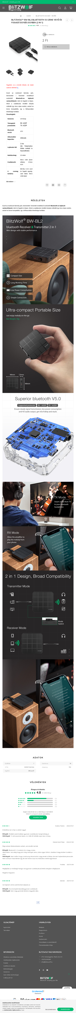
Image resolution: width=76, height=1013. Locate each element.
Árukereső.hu (38, 993)
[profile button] (65, 8)
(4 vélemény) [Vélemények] (43, 25)
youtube (47, 970)
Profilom (42, 933)
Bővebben (9, 181)
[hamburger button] (3, 8)
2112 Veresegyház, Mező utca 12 (51, 957)
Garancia (6, 972)
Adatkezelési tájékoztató (11, 960)
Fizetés (5, 963)
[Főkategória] (21, 16)
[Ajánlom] (59, 185)
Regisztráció (43, 930)
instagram (43, 970)
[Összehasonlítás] (53, 185)
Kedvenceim (43, 939)
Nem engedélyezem (50, 1009)
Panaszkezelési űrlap (46, 945)
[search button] (60, 8)
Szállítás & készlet (9, 966)
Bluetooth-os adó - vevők (46, 16)
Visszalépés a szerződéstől (47, 942)
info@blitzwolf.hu (46, 962)
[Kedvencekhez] (47, 185)
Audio (29, 16)
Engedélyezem (65, 1009)
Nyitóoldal (6, 927)
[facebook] (38, 902)
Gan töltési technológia (11, 975)
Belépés (41, 927)
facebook (39, 970)
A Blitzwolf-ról (7, 978)
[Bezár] (73, 1)
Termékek (6, 930)
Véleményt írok (38, 817)
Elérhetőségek (8, 969)
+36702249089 (46, 959)
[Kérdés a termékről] (65, 185)
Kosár (41, 936)
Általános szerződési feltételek (13, 957)
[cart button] (71, 8)
